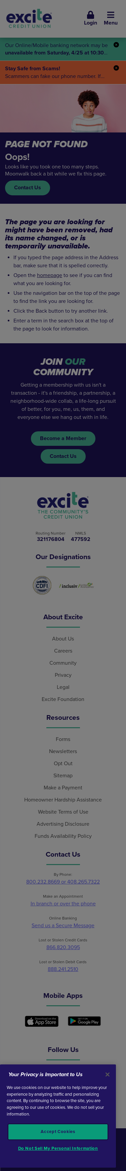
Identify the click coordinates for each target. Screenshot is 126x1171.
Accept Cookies (58, 1131)
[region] (58, 1116)
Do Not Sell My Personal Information (58, 1148)
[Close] (107, 1074)
